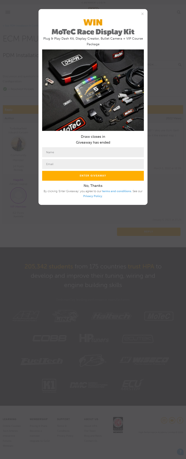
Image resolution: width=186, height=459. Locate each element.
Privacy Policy (92, 196)
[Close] (142, 13)
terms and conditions (116, 191)
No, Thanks (93, 185)
